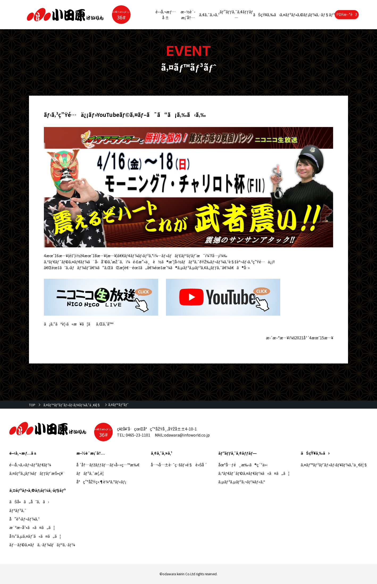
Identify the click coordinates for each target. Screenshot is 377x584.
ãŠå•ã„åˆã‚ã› (29, 501)
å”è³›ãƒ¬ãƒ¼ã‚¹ (24, 519)
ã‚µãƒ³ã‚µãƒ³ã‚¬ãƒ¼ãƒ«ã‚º (241, 481)
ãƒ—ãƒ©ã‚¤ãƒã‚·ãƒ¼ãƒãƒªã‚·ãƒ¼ (42, 544)
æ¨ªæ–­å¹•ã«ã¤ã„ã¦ (32, 527)
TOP (32, 405)
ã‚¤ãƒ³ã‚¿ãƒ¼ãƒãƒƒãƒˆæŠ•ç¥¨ (37, 473)
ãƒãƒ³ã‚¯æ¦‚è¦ (91, 473)
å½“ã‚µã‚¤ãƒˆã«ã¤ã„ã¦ (35, 536)
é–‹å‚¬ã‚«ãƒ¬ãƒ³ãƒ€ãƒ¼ (30, 464)
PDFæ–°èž (346, 14)
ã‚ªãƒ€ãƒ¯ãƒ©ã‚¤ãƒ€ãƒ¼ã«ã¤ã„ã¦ (254, 473)
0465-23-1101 (138, 435)
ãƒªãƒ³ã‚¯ (17, 510)
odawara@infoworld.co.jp (187, 435)
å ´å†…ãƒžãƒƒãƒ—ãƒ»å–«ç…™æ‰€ (108, 464)
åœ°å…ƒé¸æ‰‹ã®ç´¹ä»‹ (242, 464)
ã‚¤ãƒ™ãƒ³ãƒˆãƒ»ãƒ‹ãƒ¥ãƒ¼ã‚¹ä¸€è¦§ (71, 405)
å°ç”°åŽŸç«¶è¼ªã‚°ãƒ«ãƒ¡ (101, 481)
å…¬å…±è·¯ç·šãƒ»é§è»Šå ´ (179, 464)
